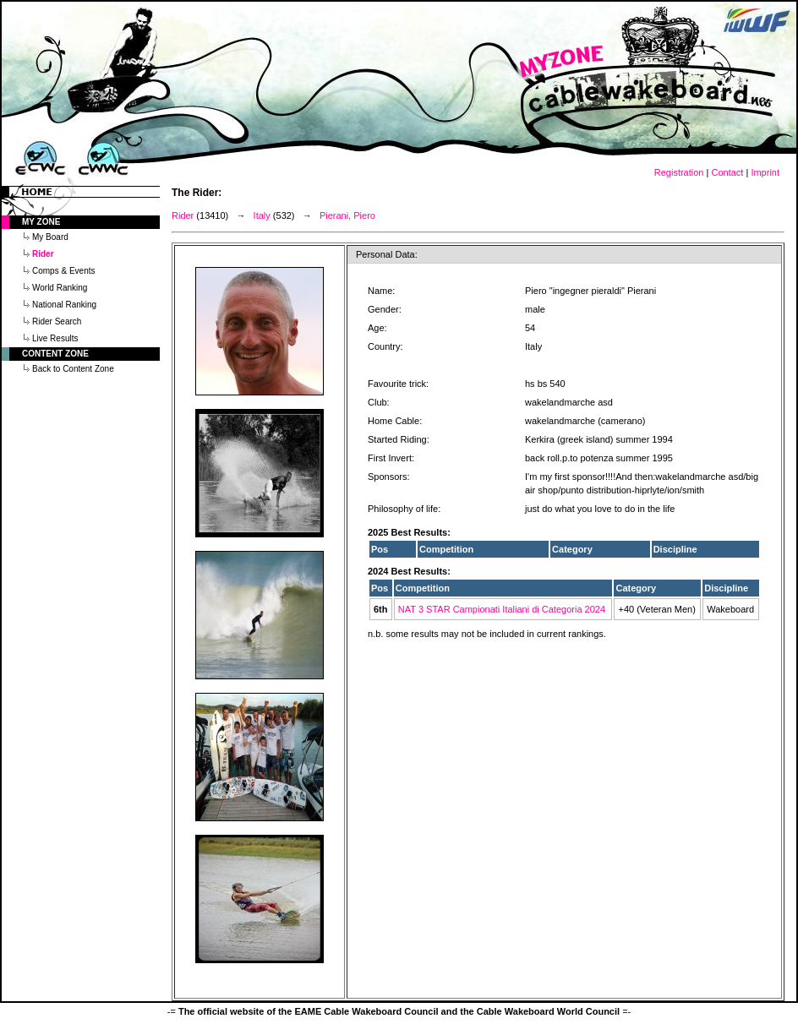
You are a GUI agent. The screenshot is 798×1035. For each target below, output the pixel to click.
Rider (183, 215)
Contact (727, 172)
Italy (262, 215)
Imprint (765, 172)
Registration (679, 172)
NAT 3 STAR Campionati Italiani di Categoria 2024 (501, 609)
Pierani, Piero (347, 215)
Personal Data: (387, 254)
